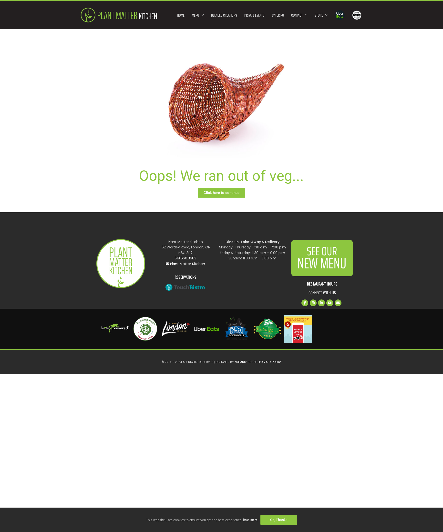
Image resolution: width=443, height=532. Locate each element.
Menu (198, 15)
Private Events (254, 15)
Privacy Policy (270, 362)
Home (181, 15)
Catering (278, 15)
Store (321, 15)
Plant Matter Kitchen (185, 263)
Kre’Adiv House (246, 362)
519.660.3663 (185, 258)
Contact (299, 15)
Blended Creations (224, 15)
